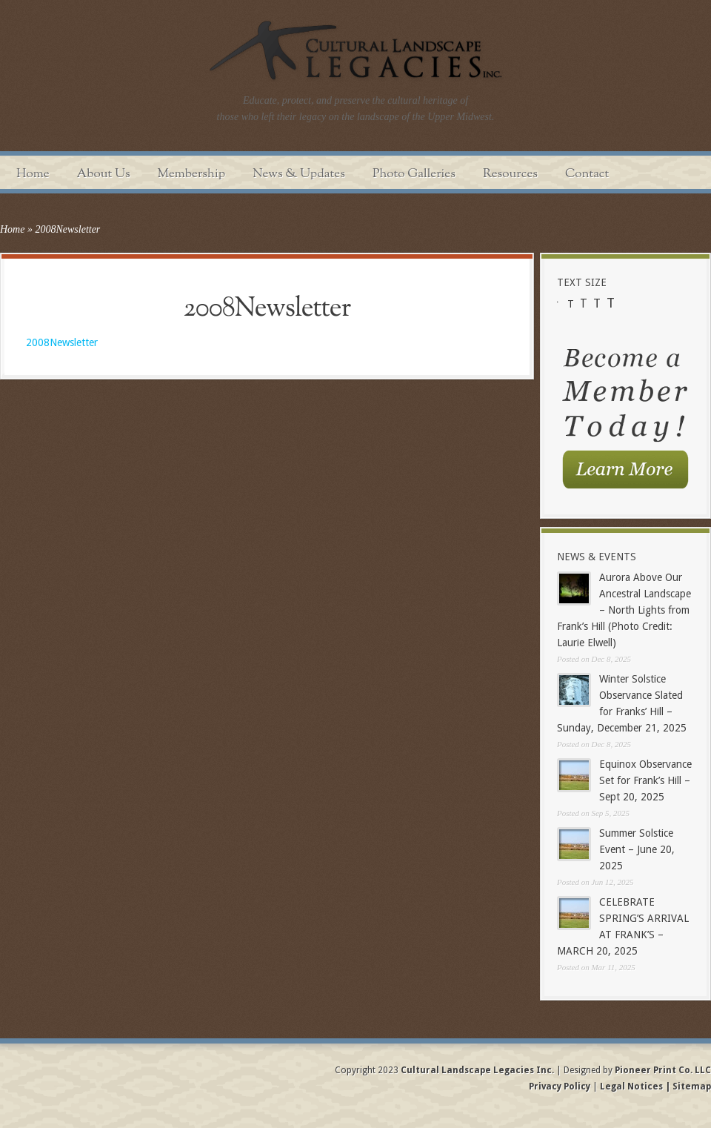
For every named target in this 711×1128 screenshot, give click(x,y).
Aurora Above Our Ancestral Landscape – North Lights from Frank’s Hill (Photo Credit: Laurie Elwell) (624, 609)
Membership (192, 173)
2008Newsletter (62, 342)
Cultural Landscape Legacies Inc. (477, 1070)
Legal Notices (631, 1086)
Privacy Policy (560, 1086)
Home (33, 173)
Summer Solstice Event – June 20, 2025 (637, 849)
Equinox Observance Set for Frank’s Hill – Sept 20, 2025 (645, 780)
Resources (510, 173)
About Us (103, 173)
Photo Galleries (414, 173)
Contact (587, 173)
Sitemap (690, 1086)
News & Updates (299, 173)
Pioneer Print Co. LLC (663, 1070)
